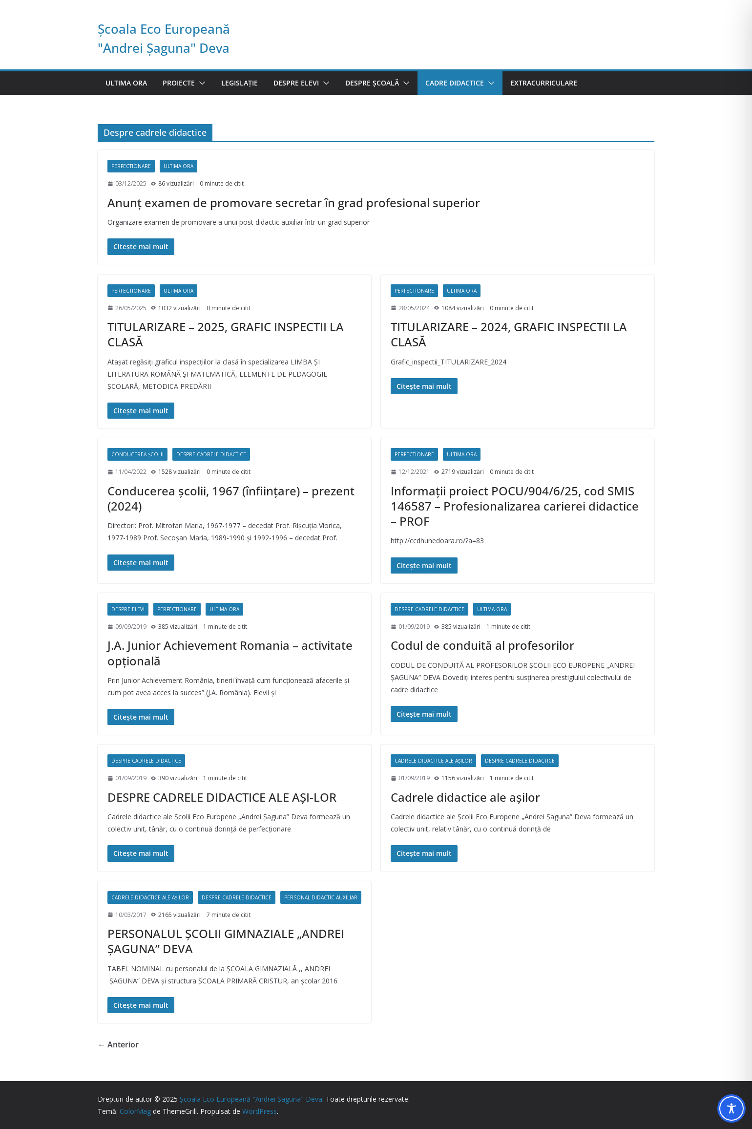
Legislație (239, 82)
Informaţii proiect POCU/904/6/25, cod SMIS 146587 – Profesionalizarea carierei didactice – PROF (515, 506)
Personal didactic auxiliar (320, 897)
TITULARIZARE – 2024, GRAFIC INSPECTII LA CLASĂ (509, 334)
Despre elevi (296, 82)
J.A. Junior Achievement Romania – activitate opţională (230, 652)
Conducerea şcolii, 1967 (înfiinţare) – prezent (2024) (231, 498)
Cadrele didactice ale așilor (433, 760)
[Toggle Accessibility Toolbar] (731, 1108)
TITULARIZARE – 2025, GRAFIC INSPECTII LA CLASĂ (225, 334)
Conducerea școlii (137, 454)
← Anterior (118, 1044)
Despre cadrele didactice (211, 454)
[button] (200, 83)
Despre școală (372, 82)
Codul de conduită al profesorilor (482, 645)
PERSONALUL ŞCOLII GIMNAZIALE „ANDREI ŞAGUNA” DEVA (225, 941)
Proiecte (179, 82)
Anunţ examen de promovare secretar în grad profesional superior (293, 202)
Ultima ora (126, 82)
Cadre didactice (454, 82)
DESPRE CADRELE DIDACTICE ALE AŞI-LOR (221, 797)
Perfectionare (131, 166)
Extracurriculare (543, 82)
